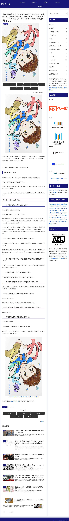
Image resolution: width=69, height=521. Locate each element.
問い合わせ (56, 517)
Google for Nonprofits (61, 208)
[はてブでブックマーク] (23, 84)
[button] (37, 84)
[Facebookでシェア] (16, 84)
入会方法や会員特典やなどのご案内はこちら (58, 88)
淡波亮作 (54, 192)
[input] (58, 13)
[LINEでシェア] (30, 84)
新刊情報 (5, 403)
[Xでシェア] (9, 84)
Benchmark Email (62, 204)
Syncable (63, 213)
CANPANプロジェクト (56, 206)
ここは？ (51, 517)
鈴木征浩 (57, 190)
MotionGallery (54, 210)
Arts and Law (52, 204)
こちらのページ (15, 397)
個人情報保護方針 (64, 517)
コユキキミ (11, 403)
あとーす (51, 190)
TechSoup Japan (54, 215)
